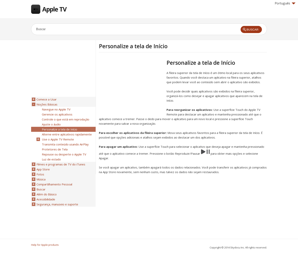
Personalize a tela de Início (59, 129)
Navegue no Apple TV (56, 109)
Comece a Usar (46, 99)
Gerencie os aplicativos (57, 114)
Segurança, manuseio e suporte (57, 204)
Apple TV (54, 9)
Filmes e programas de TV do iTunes (60, 164)
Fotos (40, 174)
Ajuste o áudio (51, 124)
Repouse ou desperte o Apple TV (64, 154)
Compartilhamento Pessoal (54, 184)
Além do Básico (46, 194)
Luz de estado (51, 159)
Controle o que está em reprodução (65, 119)
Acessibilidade (45, 199)
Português (285, 3)
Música (41, 179)
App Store (43, 169)
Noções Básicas (46, 104)
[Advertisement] (131, 86)
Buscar (41, 189)
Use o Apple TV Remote (58, 139)
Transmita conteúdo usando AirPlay (65, 144)
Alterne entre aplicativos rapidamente (67, 134)
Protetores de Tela (55, 149)
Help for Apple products (45, 245)
